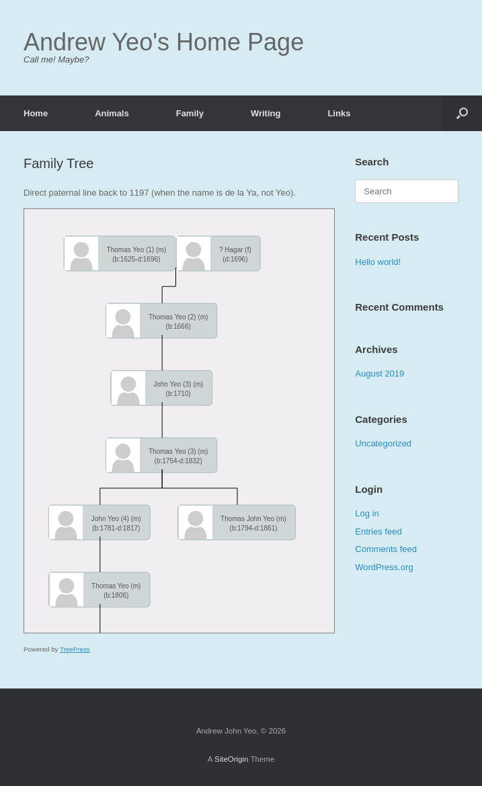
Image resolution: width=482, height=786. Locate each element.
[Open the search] (462, 113)
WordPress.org (384, 567)
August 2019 (379, 373)
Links (338, 113)
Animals (112, 113)
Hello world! (378, 262)
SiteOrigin (231, 759)
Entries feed (378, 531)
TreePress (75, 649)
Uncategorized (383, 443)
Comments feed (386, 549)
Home (36, 113)
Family (190, 113)
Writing (266, 113)
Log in (366, 513)
